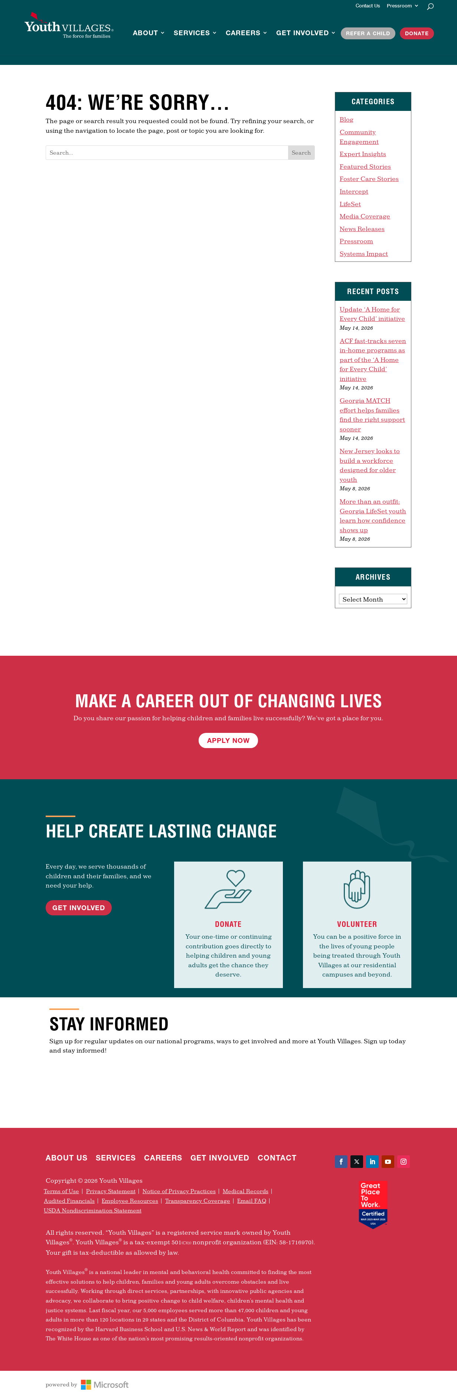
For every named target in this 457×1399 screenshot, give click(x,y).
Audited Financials (69, 1201)
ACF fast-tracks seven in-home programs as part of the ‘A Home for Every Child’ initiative (373, 359)
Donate (417, 33)
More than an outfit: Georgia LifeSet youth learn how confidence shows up (373, 515)
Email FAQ (251, 1201)
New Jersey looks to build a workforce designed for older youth (370, 465)
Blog (346, 119)
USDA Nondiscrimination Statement (92, 1210)
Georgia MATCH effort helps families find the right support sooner (372, 414)
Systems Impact (364, 253)
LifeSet (350, 203)
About (145, 33)
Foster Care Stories (369, 178)
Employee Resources (130, 1201)
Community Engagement (359, 136)
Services (192, 33)
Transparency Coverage (197, 1201)
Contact (277, 1158)
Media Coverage (365, 216)
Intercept (354, 191)
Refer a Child (368, 33)
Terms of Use (61, 1191)
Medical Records (245, 1191)
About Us (67, 1158)
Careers (243, 33)
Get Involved (302, 33)
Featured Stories (365, 166)
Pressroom (399, 6)
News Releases (362, 228)
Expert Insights (363, 153)
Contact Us (368, 6)
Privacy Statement (111, 1191)
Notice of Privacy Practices (179, 1191)
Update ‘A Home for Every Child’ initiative (372, 314)
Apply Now (228, 740)
